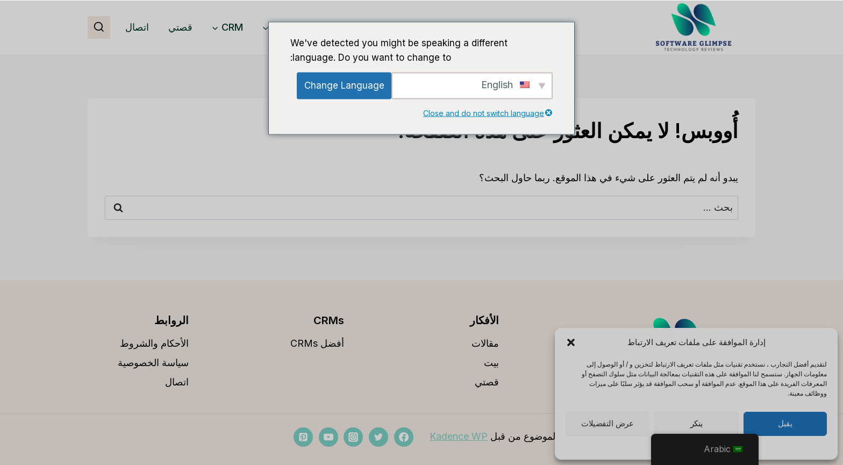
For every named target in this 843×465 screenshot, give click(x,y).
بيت (491, 362)
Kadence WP (459, 436)
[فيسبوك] (403, 437)
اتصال (137, 27)
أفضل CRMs (317, 343)
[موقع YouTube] (328, 437)
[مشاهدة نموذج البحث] (99, 27)
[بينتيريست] (303, 437)
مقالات (485, 343)
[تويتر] (378, 437)
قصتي (180, 27)
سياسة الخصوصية (153, 362)
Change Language (344, 85)
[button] (571, 342)
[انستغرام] (353, 437)
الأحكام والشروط (154, 343)
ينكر (696, 423)
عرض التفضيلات (607, 423)
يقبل (785, 423)
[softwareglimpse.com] (693, 27)
